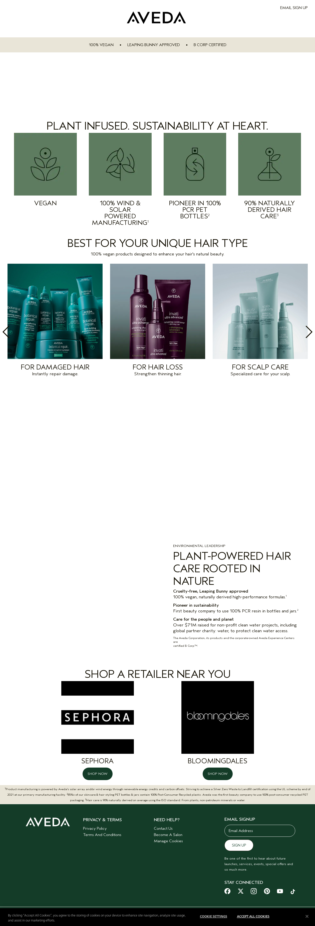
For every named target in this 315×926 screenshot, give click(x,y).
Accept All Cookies (253, 916)
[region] (157, 917)
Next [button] (297, 332)
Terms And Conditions (102, 831)
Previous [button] (17, 332)
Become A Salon (168, 831)
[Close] (306, 916)
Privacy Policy (95, 825)
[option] (55, 321)
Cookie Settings (213, 916)
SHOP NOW (98, 770)
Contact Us (163, 825)
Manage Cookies (168, 837)
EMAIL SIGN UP (294, 8)
